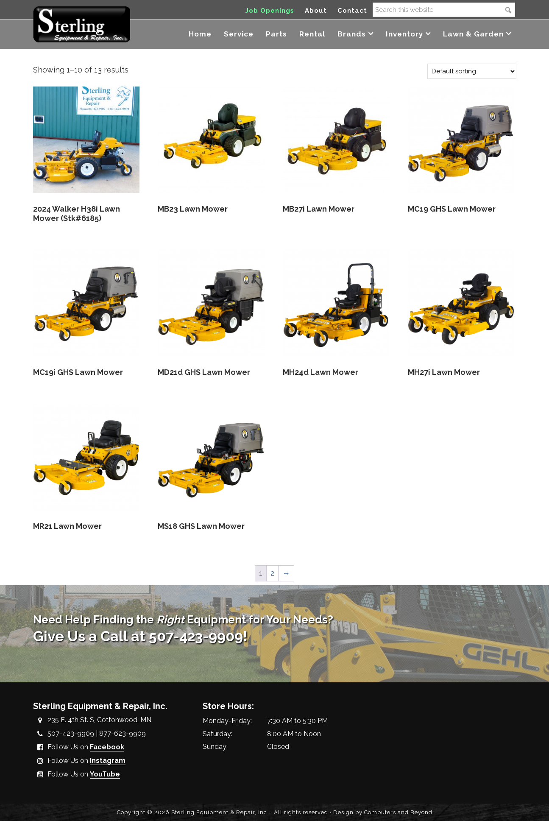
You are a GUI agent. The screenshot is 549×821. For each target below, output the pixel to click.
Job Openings (269, 10)
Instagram (107, 761)
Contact (352, 10)
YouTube (105, 774)
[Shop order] (471, 71)
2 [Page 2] (272, 573)
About (316, 10)
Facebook (107, 747)
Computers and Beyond (398, 812)
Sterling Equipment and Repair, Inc (81, 24)
